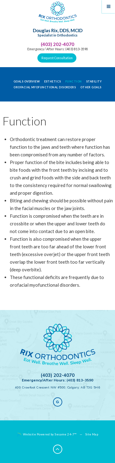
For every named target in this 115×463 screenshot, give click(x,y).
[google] (57, 402)
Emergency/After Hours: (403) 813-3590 (57, 380)
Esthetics (52, 81)
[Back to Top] (57, 449)
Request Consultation (57, 58)
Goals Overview (26, 81)
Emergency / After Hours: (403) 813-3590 (57, 49)
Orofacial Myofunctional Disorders (44, 87)
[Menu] (108, 6)
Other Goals (91, 87)
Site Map (91, 434)
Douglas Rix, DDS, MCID (57, 32)
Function (73, 81)
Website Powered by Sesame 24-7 (47, 434)
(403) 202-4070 (57, 44)
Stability (94, 81)
